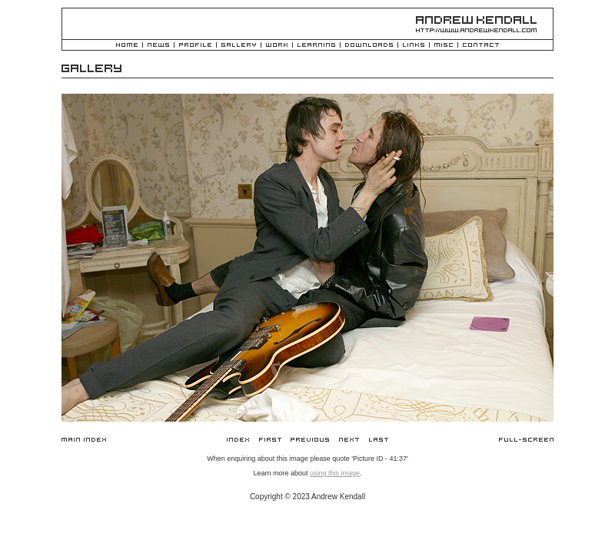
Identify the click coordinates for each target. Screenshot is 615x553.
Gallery (238, 45)
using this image (335, 473)
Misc (443, 45)
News (158, 45)
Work (277, 45)
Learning (316, 45)
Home (127, 45)
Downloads (369, 45)
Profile (195, 45)
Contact (481, 45)
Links (413, 45)
